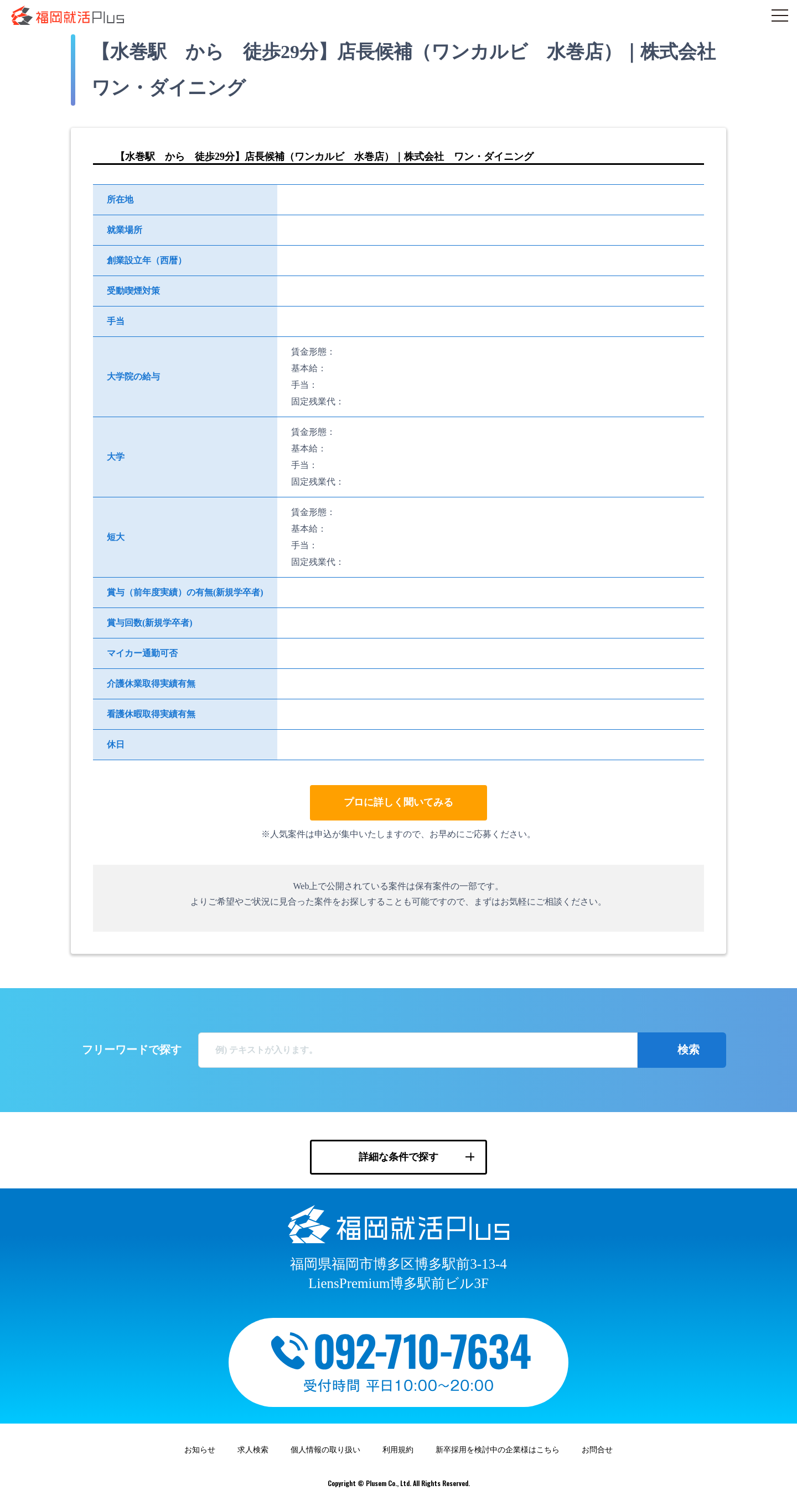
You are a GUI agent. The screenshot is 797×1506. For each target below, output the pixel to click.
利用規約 (397, 1450)
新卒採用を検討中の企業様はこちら (498, 1450)
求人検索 (252, 1450)
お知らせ (199, 1450)
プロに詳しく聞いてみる (398, 802)
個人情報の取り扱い (325, 1450)
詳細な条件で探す (398, 1156)
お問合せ (597, 1450)
